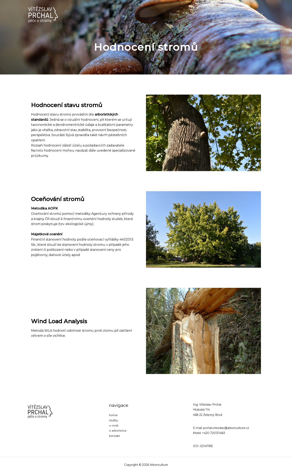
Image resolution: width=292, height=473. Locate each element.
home (180, 14)
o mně (213, 14)
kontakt (257, 14)
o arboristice (234, 14)
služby (196, 14)
